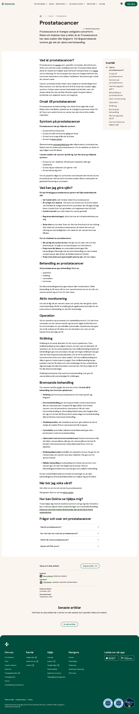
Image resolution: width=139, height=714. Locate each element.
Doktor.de (8, 669)
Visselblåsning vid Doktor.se (14, 685)
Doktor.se (44, 509)
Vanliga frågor (53, 665)
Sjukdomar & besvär (54, 673)
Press (6, 661)
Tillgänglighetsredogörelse (56, 677)
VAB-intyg (72, 673)
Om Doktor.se (9, 657)
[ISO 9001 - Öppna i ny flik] (108, 703)
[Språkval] (122, 3)
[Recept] (51, 4)
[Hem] (41, 16)
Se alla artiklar (69, 624)
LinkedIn (30, 665)
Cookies (30, 700)
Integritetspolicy (21, 700)
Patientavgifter (52, 669)
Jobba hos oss (32, 661)
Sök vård (131, 4)
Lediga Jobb (31, 657)
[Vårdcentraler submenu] (61, 3)
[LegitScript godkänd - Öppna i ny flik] (129, 703)
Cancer (50, 16)
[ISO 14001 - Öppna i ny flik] (119, 703)
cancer (58, 65)
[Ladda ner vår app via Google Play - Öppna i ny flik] (127, 658)
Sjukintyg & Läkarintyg (76, 669)
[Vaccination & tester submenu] (77, 3)
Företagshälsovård (12, 673)
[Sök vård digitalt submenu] (41, 3)
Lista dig (50, 657)
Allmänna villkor (9, 700)
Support (51, 661)
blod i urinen (56, 139)
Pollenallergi (73, 661)
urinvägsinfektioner (61, 144)
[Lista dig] (102, 4)
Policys (7, 681)
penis (95, 70)
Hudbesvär (72, 665)
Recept (71, 657)
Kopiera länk (90, 565)
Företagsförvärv (10, 677)
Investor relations (10, 665)
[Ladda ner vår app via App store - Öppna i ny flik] (111, 658)
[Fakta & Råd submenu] (92, 3)
